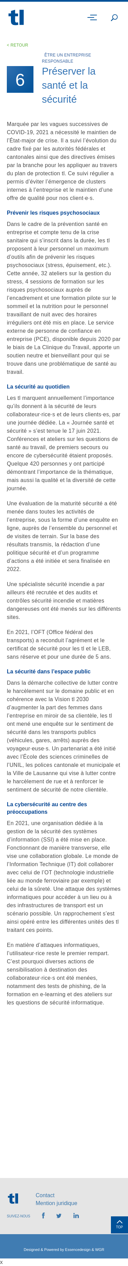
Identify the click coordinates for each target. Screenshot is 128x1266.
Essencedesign (78, 1250)
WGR (99, 1250)
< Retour (17, 45)
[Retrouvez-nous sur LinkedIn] (76, 1216)
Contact (44, 1195)
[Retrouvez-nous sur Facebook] (43, 1216)
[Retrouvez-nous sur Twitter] (58, 1216)
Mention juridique (56, 1203)
